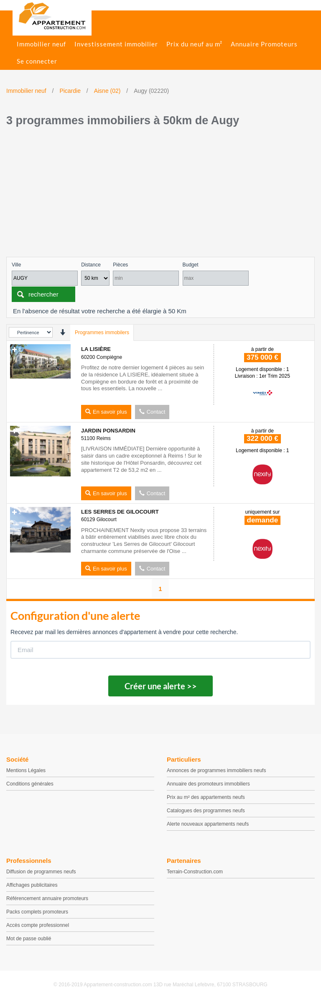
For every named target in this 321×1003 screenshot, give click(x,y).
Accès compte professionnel (37, 925)
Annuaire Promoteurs (264, 44)
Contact (152, 412)
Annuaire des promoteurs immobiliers (208, 784)
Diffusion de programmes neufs (41, 872)
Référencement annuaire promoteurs (47, 898)
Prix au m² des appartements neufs (206, 797)
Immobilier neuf (41, 44)
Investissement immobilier (116, 44)
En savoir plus (106, 412)
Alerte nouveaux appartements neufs (208, 824)
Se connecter (37, 61)
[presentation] (62, 332)
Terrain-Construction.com (195, 872)
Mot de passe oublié (28, 939)
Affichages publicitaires (32, 885)
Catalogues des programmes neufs (206, 811)
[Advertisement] (160, 194)
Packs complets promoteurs (37, 912)
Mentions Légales (26, 770)
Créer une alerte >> (161, 686)
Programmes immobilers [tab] (102, 332)
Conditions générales (30, 784)
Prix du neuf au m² (194, 44)
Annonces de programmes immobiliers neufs (216, 770)
